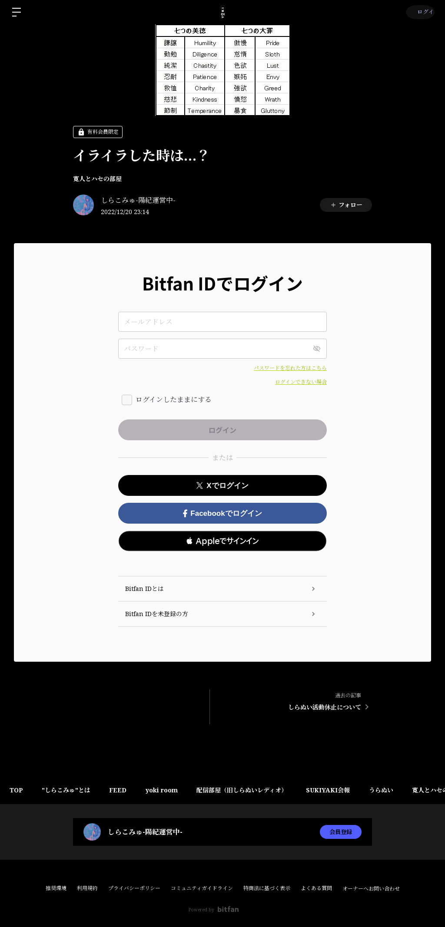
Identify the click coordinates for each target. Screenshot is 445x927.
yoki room (172, 790)
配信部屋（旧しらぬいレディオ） (254, 790)
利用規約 (87, 888)
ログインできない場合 (301, 382)
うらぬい (400, 790)
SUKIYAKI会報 (344, 790)
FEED (125, 790)
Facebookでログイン (222, 513)
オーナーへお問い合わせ (371, 888)
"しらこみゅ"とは (70, 790)
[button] (222, 541)
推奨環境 (56, 888)
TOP (17, 790)
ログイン (419, 12)
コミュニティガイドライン (202, 888)
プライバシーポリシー (134, 888)
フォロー (346, 205)
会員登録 (341, 832)
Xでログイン (222, 486)
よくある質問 (316, 888)
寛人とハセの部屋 (97, 179)
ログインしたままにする (174, 399)
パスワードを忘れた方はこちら (290, 368)
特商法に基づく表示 (266, 888)
